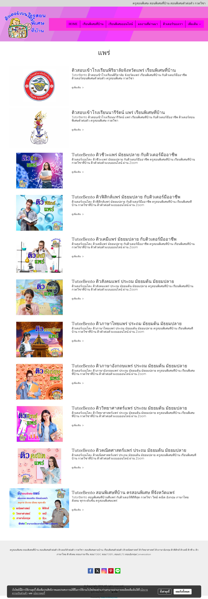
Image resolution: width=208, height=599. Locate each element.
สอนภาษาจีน (82, 554)
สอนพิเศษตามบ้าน (93, 549)
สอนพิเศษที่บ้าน (31, 549)
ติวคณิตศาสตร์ (130, 549)
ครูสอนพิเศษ (16, 549)
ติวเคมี (183, 549)
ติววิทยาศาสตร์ (147, 549)
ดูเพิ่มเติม (78, 87)
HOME (73, 24)
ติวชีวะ (191, 549)
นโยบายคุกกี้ (39, 593)
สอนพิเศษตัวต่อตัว (49, 549)
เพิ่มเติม (194, 24)
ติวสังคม (71, 554)
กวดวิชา (79, 549)
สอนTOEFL (108, 554)
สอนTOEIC (95, 554)
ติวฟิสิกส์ (175, 549)
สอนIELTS (119, 554)
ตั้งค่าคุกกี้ (164, 591)
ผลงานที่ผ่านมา (148, 24)
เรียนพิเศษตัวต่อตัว (113, 549)
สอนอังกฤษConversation (138, 554)
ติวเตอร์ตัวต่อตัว (66, 549)
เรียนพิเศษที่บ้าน (93, 24)
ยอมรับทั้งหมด (183, 591)
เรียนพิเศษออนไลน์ (121, 24)
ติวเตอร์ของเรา (173, 24)
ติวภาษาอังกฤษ (162, 549)
